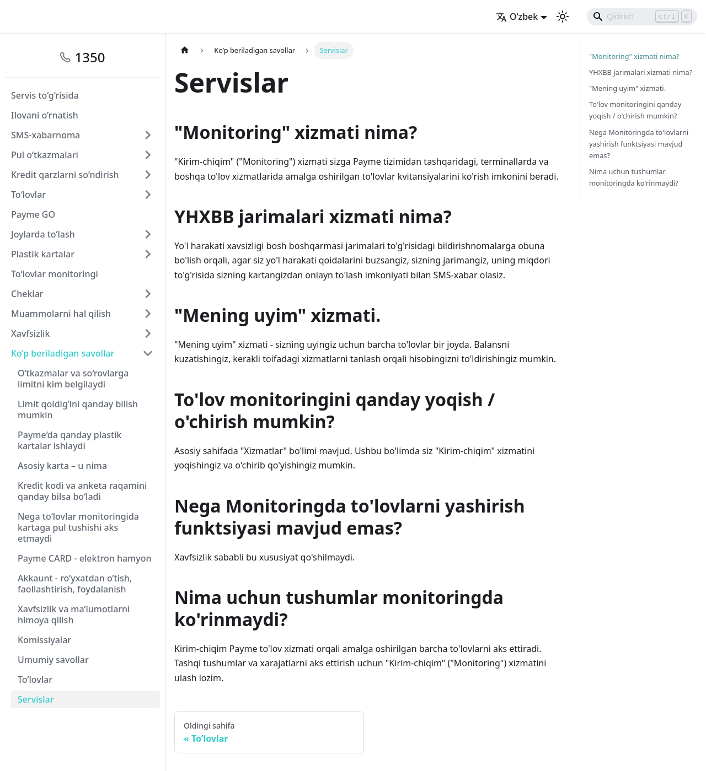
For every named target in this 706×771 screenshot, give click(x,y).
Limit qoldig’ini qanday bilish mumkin (78, 409)
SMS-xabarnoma (45, 135)
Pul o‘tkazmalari (44, 155)
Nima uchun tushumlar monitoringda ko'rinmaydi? (633, 177)
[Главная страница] (184, 50)
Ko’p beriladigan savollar (62, 353)
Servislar (36, 699)
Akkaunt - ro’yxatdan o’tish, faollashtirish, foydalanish (75, 583)
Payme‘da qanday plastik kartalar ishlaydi (69, 440)
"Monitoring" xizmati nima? (634, 56)
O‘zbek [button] (517, 16)
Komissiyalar (44, 640)
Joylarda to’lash (43, 234)
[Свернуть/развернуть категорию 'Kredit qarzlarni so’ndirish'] (148, 175)
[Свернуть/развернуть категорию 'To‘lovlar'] (148, 194)
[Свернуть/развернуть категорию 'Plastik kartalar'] (148, 254)
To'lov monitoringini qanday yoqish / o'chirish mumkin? (635, 110)
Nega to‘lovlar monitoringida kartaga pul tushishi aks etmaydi (78, 527)
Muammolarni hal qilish (61, 314)
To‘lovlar (28, 194)
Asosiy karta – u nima (62, 466)
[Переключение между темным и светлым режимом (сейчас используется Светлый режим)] (562, 16)
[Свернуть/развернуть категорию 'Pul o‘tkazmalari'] (148, 155)
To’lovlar (35, 679)
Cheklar (27, 294)
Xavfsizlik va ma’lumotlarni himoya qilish (74, 614)
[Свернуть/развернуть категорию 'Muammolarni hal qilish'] (148, 313)
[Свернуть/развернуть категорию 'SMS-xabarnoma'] (148, 135)
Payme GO (33, 214)
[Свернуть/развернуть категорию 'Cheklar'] (148, 294)
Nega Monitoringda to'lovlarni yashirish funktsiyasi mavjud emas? (638, 143)
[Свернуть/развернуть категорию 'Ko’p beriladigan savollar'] (148, 353)
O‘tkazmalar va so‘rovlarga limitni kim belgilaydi (73, 378)
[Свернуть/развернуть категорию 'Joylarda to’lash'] (148, 234)
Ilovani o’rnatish (44, 115)
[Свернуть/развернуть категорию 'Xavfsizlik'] (148, 333)
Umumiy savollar (53, 660)
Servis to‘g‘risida (45, 95)
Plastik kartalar (42, 254)
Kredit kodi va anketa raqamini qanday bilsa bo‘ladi (82, 491)
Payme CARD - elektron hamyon (85, 558)
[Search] (642, 16)
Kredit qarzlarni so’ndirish (65, 175)
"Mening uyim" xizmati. (627, 88)
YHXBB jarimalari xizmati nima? (640, 72)
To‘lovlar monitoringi (54, 274)
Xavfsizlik (30, 333)
